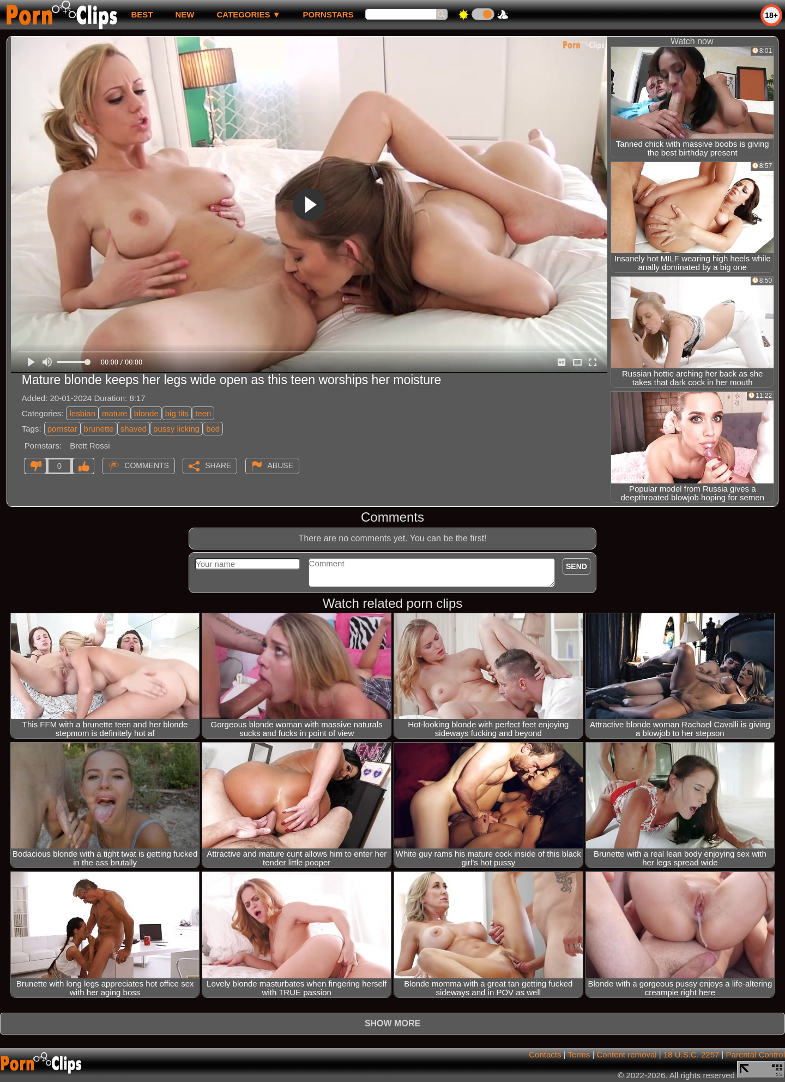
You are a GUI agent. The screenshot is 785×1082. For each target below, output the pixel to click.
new (184, 14)
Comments (146, 465)
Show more (392, 1023)
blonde (146, 413)
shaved (133, 428)
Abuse (280, 465)
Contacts (545, 1054)
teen (203, 413)
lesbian (82, 413)
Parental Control (755, 1054)
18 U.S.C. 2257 (691, 1054)
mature (115, 413)
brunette (99, 428)
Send (576, 566)
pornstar (62, 428)
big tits (177, 413)
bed (213, 428)
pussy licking (176, 428)
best (142, 14)
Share (218, 465)
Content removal (627, 1054)
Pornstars (328, 14)
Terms (578, 1054)
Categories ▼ (248, 14)
